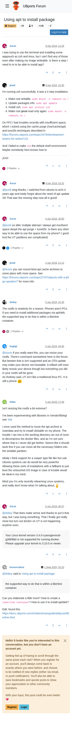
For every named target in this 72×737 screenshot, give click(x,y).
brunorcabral (17, 567)
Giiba (13, 402)
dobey (13, 302)
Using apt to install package (38, 573)
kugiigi (13, 346)
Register (12, 707)
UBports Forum (34, 6)
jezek (12, 85)
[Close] (65, 640)
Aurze (13, 46)
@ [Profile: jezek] (6, 189)
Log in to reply (59, 32)
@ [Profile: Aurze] (7, 269)
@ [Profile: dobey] (7, 513)
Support (10, 26)
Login (24, 707)
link (10, 419)
